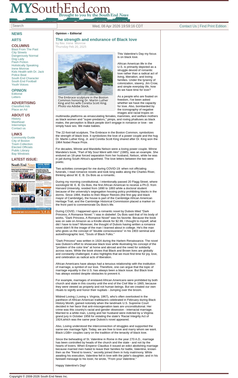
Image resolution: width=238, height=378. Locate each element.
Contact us (19, 128)
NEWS (17, 34)
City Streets (19, 52)
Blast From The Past (25, 49)
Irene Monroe (20, 68)
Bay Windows (20, 153)
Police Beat (19, 75)
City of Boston (21, 140)
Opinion (61, 33)
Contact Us (188, 26)
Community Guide (23, 137)
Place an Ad (19, 109)
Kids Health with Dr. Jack (28, 71)
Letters (16, 97)
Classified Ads (21, 106)
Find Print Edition (213, 26)
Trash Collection (22, 144)
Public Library (20, 150)
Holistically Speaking (25, 65)
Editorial (17, 93)
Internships (19, 125)
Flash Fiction (20, 62)
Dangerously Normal (25, 55)
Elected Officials (22, 147)
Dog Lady (18, 59)
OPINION (19, 90)
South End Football (24, 81)
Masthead (18, 122)
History (16, 118)
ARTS (16, 40)
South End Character (25, 78)
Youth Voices (20, 84)
